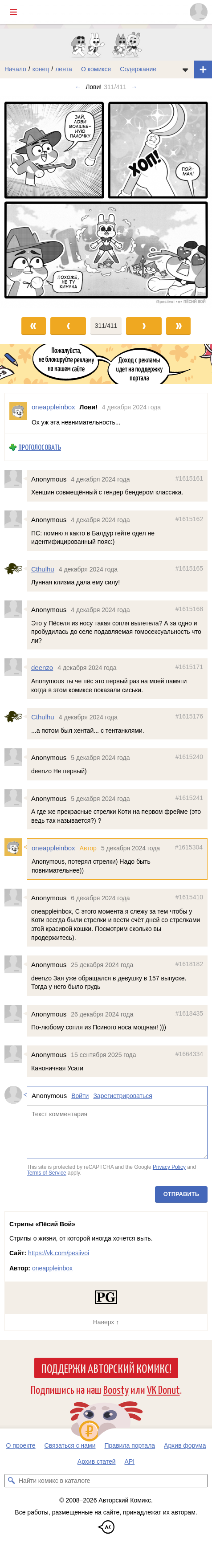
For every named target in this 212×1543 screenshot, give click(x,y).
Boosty (116, 1389)
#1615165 (189, 567)
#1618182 (189, 963)
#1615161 (189, 478)
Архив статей (96, 1461)
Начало (15, 69)
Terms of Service (46, 1173)
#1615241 (189, 797)
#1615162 (189, 518)
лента (63, 69)
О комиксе (96, 69)
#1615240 (189, 756)
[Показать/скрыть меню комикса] (185, 69)
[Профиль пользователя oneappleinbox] (18, 413)
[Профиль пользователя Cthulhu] (15, 568)
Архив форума (185, 1445)
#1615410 (189, 897)
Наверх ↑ (106, 1322)
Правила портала (130, 1445)
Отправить (181, 1194)
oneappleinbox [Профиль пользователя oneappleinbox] (53, 407)
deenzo (42, 667)
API (130, 1461)
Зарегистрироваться (122, 1095)
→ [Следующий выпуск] (134, 86)
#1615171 (189, 666)
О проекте (21, 1445)
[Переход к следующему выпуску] (106, 202)
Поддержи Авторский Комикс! (106, 1368)
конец (41, 69)
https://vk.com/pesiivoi (58, 1253)
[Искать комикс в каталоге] (11, 1480)
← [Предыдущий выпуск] (78, 86)
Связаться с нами (70, 1445)
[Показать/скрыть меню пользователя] (199, 12)
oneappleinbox (53, 848)
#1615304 (189, 847)
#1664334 (189, 1053)
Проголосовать (39, 447)
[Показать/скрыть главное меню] (13, 12)
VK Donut (163, 1389)
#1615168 (189, 608)
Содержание (138, 69)
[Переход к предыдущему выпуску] (26, 202)
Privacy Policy (169, 1166)
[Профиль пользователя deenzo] (15, 667)
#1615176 (189, 716)
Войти (80, 1095)
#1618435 (189, 1012)
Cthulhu (42, 568)
